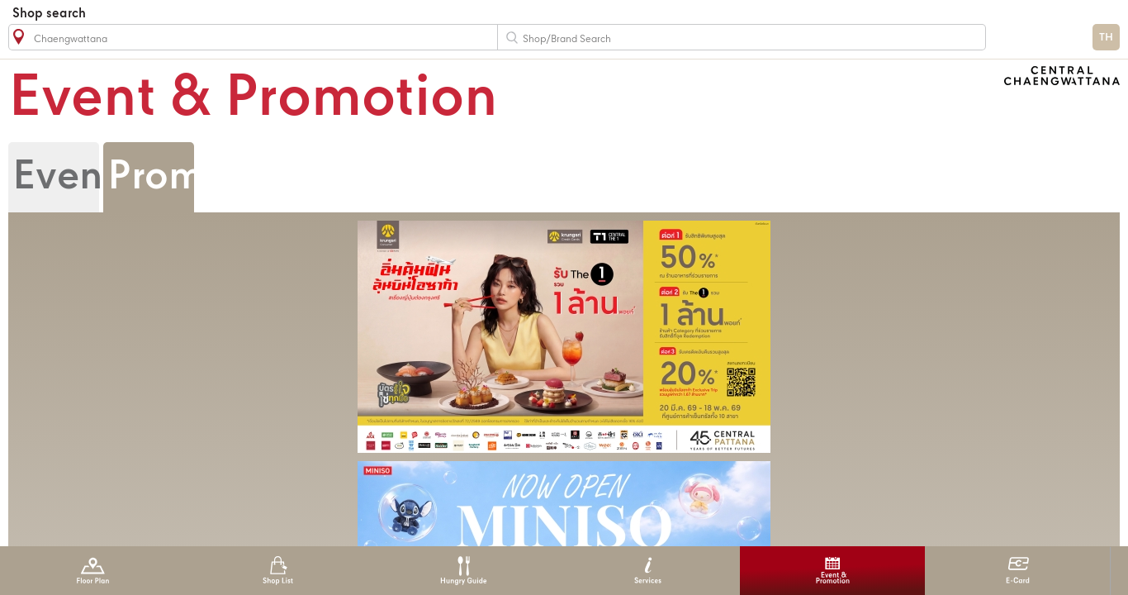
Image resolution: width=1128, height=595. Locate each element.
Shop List (278, 570)
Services (648, 570)
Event (64, 177)
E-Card (1018, 570)
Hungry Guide (463, 570)
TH (1106, 37)
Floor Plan (93, 570)
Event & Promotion (833, 570)
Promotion (203, 177)
